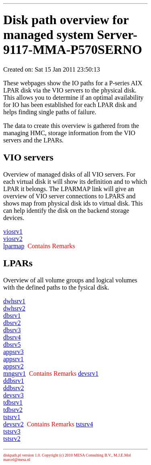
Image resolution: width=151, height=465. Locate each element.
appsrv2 (13, 366)
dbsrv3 (12, 330)
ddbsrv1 (13, 380)
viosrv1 (13, 231)
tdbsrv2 (13, 409)
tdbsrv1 (13, 402)
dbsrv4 (12, 337)
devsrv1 (88, 373)
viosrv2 (13, 238)
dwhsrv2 (14, 308)
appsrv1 (13, 359)
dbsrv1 (12, 315)
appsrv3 (13, 351)
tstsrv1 (12, 417)
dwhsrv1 (14, 301)
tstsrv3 (12, 431)
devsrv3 (13, 395)
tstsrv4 (84, 424)
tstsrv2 (12, 438)
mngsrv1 (14, 373)
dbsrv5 (12, 344)
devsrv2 (13, 424)
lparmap (13, 246)
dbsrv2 (12, 322)
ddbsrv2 (13, 388)
